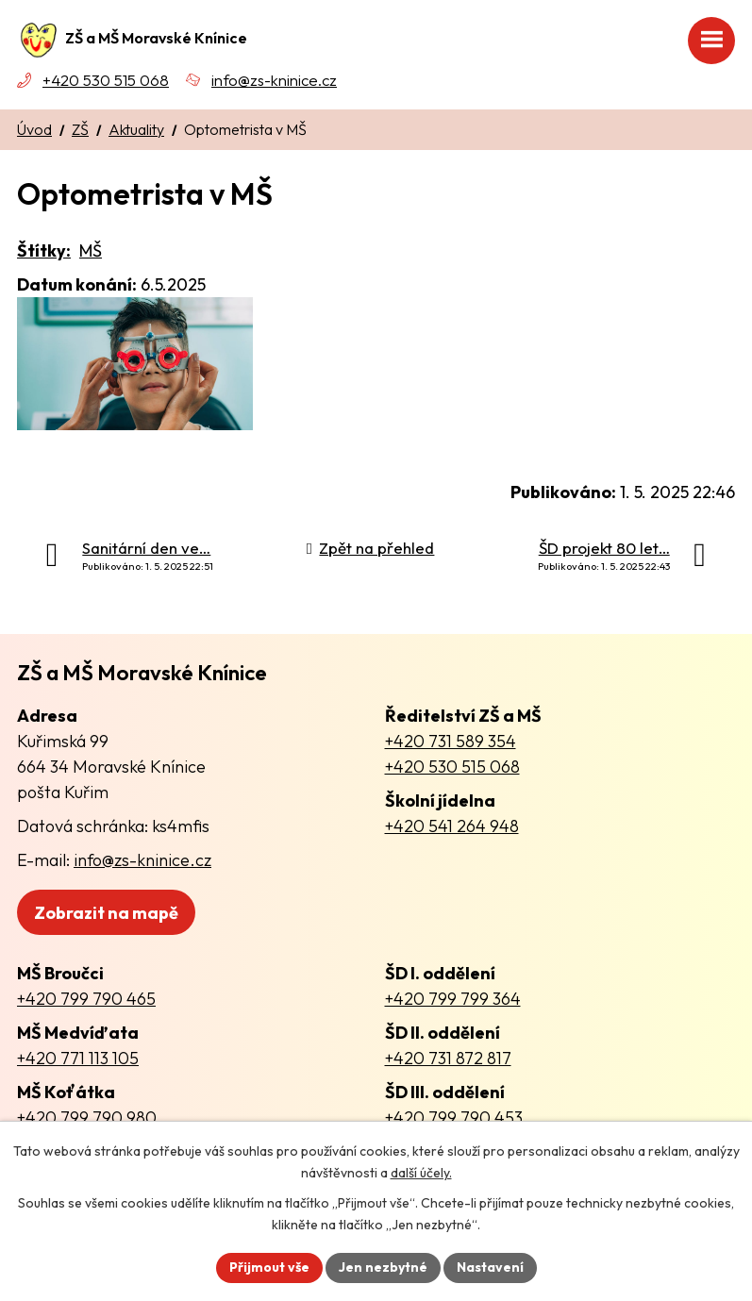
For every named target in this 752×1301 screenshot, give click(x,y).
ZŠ (80, 129)
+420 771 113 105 (78, 1058)
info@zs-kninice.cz (274, 80)
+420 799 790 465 (86, 998)
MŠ (90, 250)
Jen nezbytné (383, 1267)
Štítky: (44, 250)
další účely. (421, 1172)
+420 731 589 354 (450, 741)
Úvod (34, 129)
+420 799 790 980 (87, 1117)
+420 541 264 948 (452, 826)
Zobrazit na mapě (106, 913)
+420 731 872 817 (448, 1058)
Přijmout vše (269, 1267)
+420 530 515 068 (105, 80)
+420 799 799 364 (453, 998)
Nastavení (490, 1267)
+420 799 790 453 (454, 1117)
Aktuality (136, 129)
